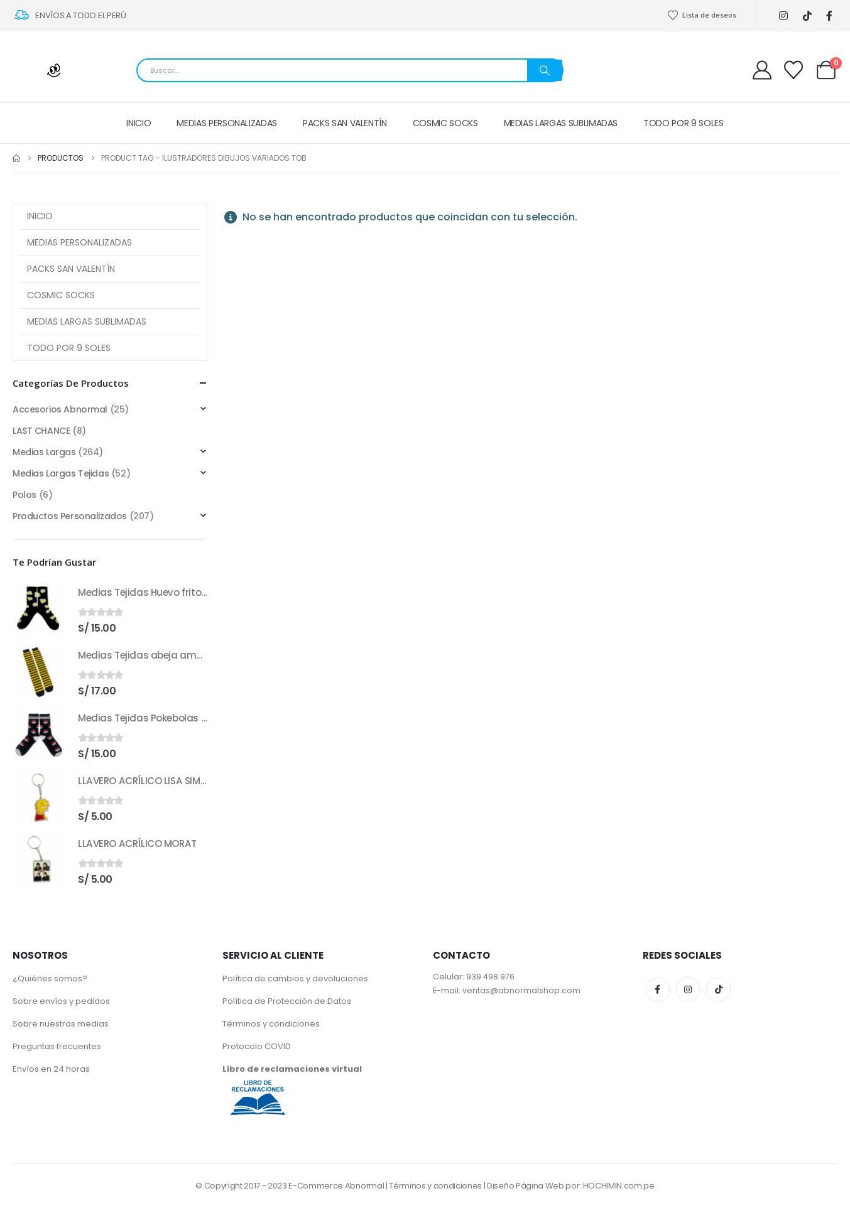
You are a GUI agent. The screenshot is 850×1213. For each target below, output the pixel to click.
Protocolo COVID (256, 1046)
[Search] (544, 70)
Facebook (658, 989)
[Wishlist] (793, 70)
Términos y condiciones (271, 1024)
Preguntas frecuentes (57, 1046)
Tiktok (718, 989)
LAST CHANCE (41, 430)
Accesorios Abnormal (60, 409)
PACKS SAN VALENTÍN (345, 123)
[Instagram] (784, 16)
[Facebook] (829, 16)
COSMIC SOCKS (445, 123)
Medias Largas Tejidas (61, 473)
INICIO (138, 123)
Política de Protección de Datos (286, 1001)
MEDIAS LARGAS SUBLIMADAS (561, 123)
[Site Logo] (44, 70)
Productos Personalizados (70, 516)
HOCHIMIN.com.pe (619, 1186)
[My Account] (762, 70)
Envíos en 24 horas (51, 1069)
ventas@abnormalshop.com (521, 990)
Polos (24, 494)
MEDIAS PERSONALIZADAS (227, 123)
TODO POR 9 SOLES (683, 123)
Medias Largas (44, 452)
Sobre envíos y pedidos (61, 1001)
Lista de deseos (701, 15)
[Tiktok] (807, 16)
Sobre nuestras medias (61, 1024)
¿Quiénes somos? (50, 978)
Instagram (688, 989)
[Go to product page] (39, 609)
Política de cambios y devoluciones (295, 978)
